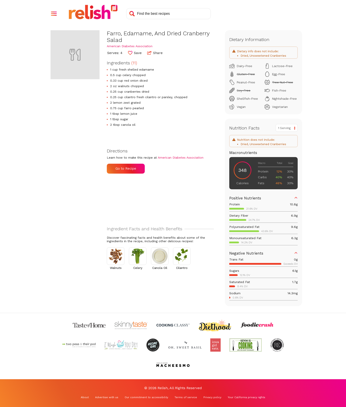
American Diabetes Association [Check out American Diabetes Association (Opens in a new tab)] (129, 46)
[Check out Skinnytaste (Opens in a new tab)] (131, 325)
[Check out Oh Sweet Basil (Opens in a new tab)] (184, 345)
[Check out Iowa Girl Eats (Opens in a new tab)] (215, 345)
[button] (54, 13)
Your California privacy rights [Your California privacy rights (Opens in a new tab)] (246, 397)
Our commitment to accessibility (146, 397)
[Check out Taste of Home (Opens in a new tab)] (89, 325)
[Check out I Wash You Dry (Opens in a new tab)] (120, 345)
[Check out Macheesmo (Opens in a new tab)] (173, 364)
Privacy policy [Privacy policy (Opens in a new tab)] (212, 397)
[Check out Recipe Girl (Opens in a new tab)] (153, 345)
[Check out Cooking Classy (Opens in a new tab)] (173, 325)
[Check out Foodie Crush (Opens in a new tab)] (256, 325)
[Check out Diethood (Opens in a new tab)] (214, 325)
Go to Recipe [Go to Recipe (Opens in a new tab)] (125, 169)
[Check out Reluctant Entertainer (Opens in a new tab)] (277, 345)
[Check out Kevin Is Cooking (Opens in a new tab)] (245, 345)
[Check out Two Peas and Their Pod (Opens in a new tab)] (79, 345)
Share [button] (155, 53)
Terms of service (186, 397)
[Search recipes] (168, 13)
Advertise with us (106, 397)
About (85, 397)
